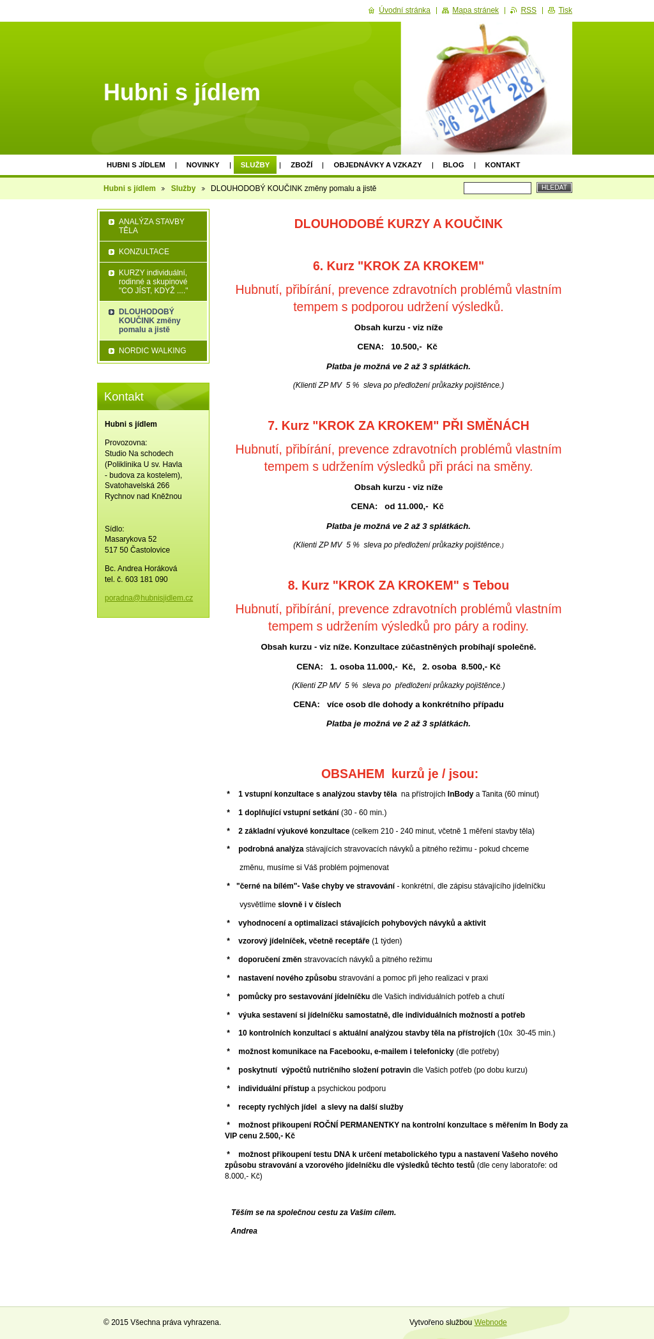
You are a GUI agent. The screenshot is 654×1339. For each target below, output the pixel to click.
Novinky (203, 165)
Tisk (565, 10)
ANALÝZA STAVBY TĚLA (152, 226)
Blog (453, 165)
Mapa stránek (475, 10)
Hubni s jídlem (136, 165)
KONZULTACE (144, 251)
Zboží (301, 165)
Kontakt (503, 165)
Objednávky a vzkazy (377, 165)
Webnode (491, 1322)
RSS (528, 10)
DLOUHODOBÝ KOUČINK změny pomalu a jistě (150, 320)
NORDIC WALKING (152, 350)
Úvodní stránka (404, 10)
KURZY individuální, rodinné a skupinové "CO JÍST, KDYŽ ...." (153, 281)
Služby (255, 165)
